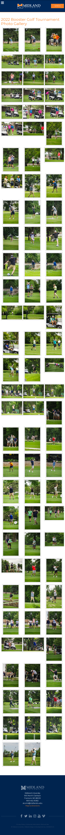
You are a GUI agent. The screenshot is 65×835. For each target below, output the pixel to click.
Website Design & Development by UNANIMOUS (39, 827)
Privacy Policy (20, 824)
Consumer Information (33, 824)
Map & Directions (32, 806)
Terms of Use (45, 824)
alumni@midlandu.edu (32, 803)
